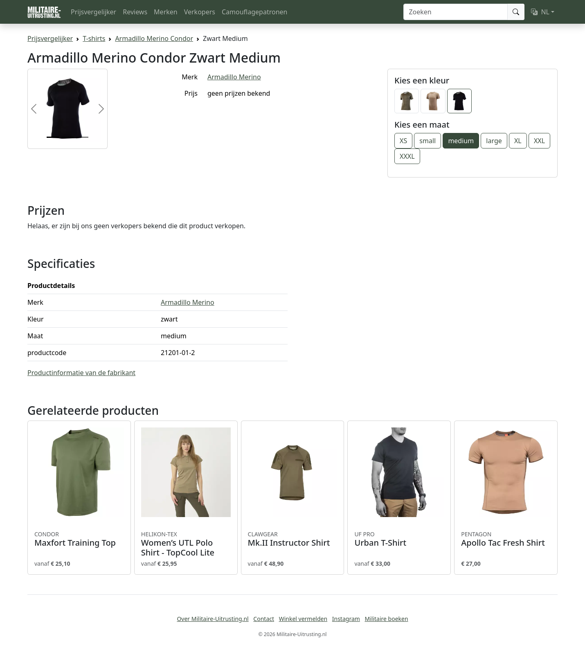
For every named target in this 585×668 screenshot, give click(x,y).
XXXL (407, 156)
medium (461, 140)
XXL (539, 140)
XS (403, 140)
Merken (166, 11)
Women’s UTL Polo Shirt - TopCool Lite (186, 544)
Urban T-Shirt (399, 539)
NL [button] (540, 11)
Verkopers (199, 11)
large (494, 140)
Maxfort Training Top (79, 539)
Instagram (346, 619)
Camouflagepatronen (254, 11)
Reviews (135, 11)
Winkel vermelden (303, 619)
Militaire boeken (386, 619)
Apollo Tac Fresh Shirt (506, 539)
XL (518, 140)
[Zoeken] (455, 12)
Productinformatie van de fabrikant (81, 372)
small (427, 140)
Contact (263, 619)
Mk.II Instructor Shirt (293, 539)
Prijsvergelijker (93, 11)
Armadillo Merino (234, 76)
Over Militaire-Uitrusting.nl (212, 619)
